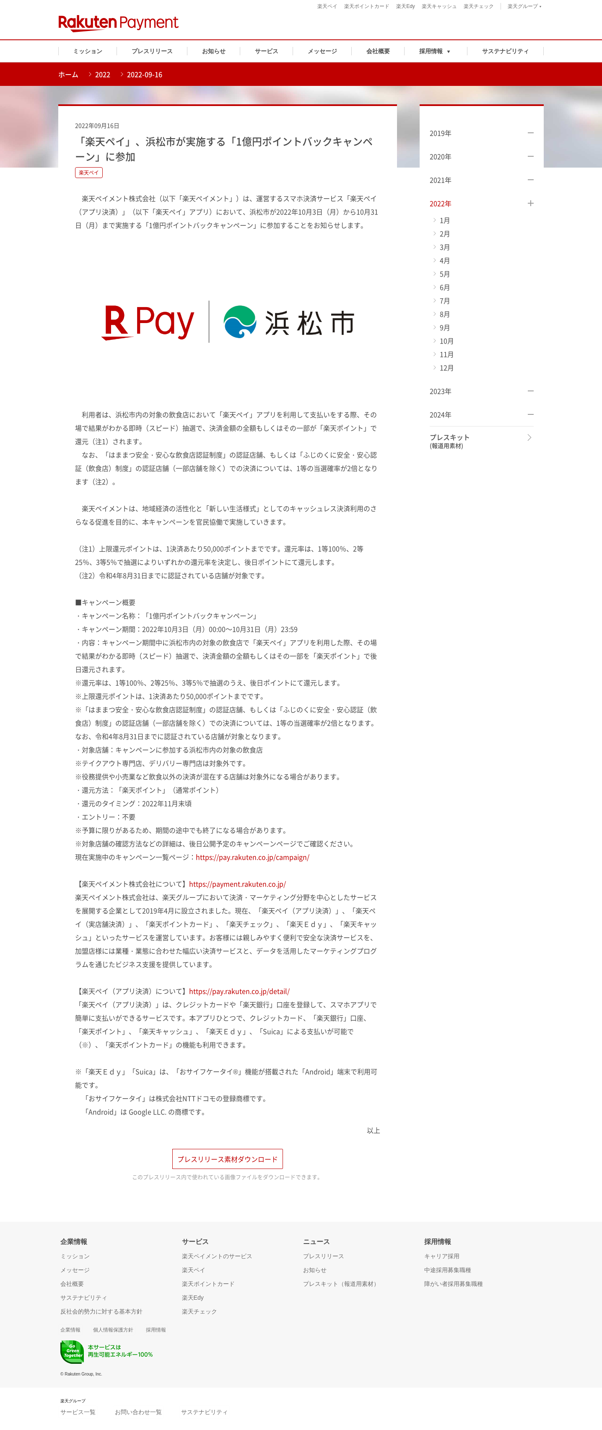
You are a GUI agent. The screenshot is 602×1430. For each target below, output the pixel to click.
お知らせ (214, 51)
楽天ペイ (327, 6)
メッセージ (322, 51)
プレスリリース (152, 51)
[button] (436, 51)
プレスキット (450, 441)
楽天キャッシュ (439, 6)
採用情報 (156, 1331)
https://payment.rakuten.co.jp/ (237, 884)
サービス (266, 51)
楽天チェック (479, 6)
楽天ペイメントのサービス (217, 1257)
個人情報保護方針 (113, 1331)
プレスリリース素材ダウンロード (227, 1160)
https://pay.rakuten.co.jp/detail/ (239, 991)
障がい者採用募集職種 (453, 1285)
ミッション (87, 51)
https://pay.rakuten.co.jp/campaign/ (252, 857)
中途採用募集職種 (447, 1271)
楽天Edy (405, 6)
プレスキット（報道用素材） (341, 1285)
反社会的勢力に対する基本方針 (101, 1313)
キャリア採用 (441, 1257)
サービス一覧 (78, 1413)
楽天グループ (524, 7)
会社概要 (378, 51)
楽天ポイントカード (366, 6)
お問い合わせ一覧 (138, 1413)
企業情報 (70, 1331)
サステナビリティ (505, 51)
